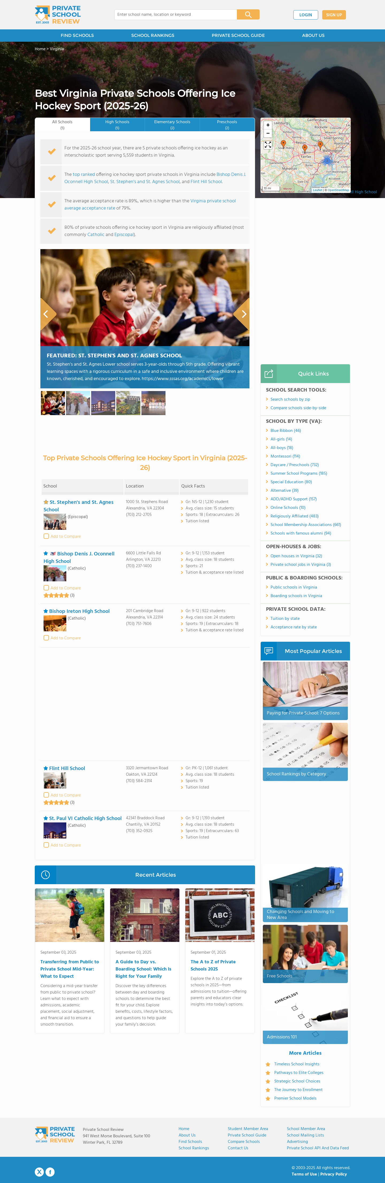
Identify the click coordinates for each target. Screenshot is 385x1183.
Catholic (96, 235)
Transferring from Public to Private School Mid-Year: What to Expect (69, 969)
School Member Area (306, 1129)
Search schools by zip (290, 399)
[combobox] (172, 14)
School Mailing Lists (305, 1135)
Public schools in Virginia (294, 587)
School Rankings (194, 1148)
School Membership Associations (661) (306, 525)
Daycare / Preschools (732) (295, 465)
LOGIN (305, 15)
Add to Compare (66, 536)
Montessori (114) (285, 456)
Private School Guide (247, 1135)
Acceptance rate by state (294, 627)
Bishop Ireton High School (77, 611)
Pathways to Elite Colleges (299, 1072)
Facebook (50, 1172)
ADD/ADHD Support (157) (294, 499)
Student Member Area (248, 1129)
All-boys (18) (282, 448)
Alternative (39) (285, 491)
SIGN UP (334, 15)
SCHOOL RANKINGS (152, 35)
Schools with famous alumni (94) (301, 533)
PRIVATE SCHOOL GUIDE (238, 35)
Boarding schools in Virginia (296, 596)
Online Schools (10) (288, 508)
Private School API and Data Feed (318, 1148)
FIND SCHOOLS (77, 35)
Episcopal (124, 235)
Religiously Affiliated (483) (295, 516)
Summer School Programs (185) (299, 473)
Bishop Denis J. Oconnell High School (79, 557)
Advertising (297, 1142)
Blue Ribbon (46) (286, 431)
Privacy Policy (333, 1174)
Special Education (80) (291, 482)
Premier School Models (295, 1098)
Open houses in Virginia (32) (296, 556)
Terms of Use (304, 1174)
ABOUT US (313, 35)
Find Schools (190, 1142)
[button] (283, 144)
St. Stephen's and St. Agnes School (145, 182)
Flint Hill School (206, 182)
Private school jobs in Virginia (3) (301, 565)
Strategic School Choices (297, 1081)
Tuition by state (285, 619)
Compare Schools (244, 1142)
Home (184, 1129)
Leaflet (317, 190)
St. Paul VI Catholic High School (83, 818)
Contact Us (238, 1148)
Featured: (114, 355)
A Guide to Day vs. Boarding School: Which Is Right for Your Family (143, 969)
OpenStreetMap (338, 190)
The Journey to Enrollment (298, 1090)
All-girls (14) (281, 439)
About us (187, 1135)
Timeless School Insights (296, 1064)
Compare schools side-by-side (298, 408)
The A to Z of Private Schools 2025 (213, 965)
